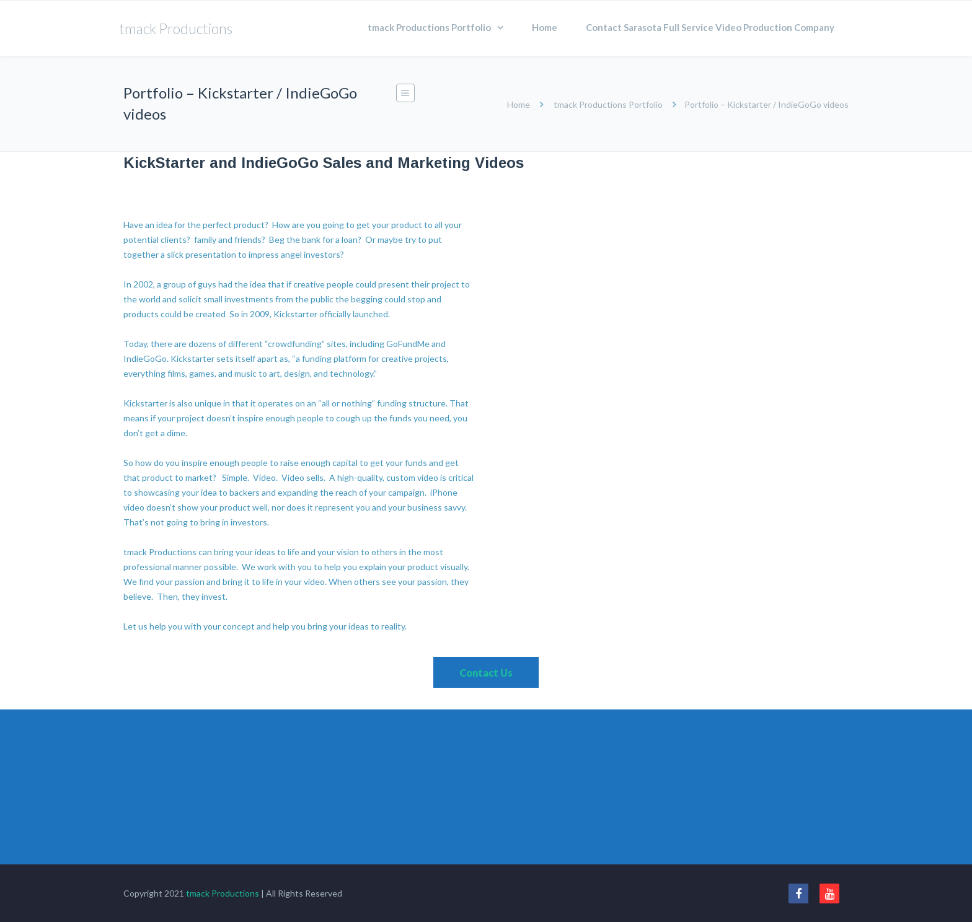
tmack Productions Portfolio (429, 27)
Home (544, 27)
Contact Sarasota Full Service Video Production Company (710, 27)
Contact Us (486, 672)
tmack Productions (222, 893)
